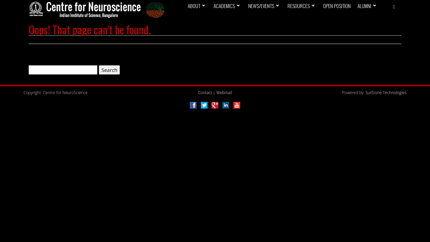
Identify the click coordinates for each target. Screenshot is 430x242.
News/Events (261, 5)
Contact (205, 92)
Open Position (337, 5)
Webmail (224, 92)
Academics (224, 5)
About (194, 5)
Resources (299, 5)
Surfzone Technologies (386, 92)
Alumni (364, 5)
